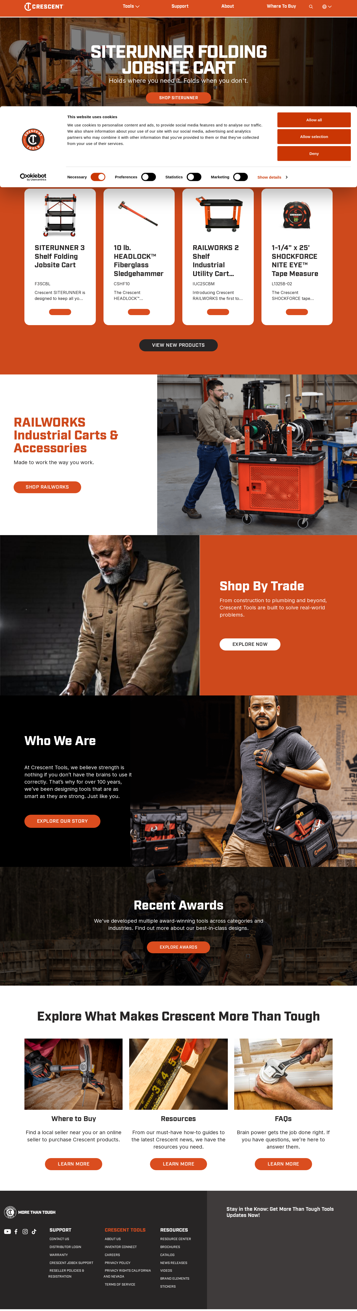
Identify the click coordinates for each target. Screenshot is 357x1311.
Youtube (6, 1233)
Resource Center (173, 1241)
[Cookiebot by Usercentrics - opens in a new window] (33, 71)
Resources (172, 1232)
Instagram (25, 1233)
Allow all (314, 13)
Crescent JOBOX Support (68, 1264)
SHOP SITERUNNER (178, 98)
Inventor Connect (119, 1249)
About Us (111, 1241)
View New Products (178, 347)
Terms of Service (117, 1286)
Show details (269, 71)
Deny (314, 47)
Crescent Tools (123, 1232)
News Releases (171, 1264)
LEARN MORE (73, 1166)
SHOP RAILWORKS (49, 489)
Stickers (166, 1288)
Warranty (56, 1257)
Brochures (168, 1249)
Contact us (57, 1241)
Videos (164, 1272)
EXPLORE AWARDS (179, 949)
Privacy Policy (115, 1264)
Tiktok (34, 1233)
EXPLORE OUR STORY (63, 823)
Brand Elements (172, 1280)
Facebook (15, 1233)
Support (58, 1232)
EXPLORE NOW (250, 646)
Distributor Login (62, 1249)
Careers (110, 1257)
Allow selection (314, 30)
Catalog (165, 1257)
